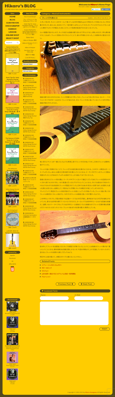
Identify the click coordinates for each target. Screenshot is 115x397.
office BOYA (12, 264)
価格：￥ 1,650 (12, 64)
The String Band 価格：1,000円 (12, 218)
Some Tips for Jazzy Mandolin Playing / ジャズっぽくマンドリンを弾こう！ (30, 25)
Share (107, 9)
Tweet (97, 9)
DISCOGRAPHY (12, 26)
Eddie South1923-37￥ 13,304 (12, 324)
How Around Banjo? (30, 17)
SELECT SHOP (12, 38)
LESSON (12, 32)
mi (12, 261)
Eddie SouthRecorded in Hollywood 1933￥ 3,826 (12, 309)
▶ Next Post (86, 284)
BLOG (12, 20)
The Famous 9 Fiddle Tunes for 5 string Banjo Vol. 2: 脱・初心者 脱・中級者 (12, 141)
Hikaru (93, 4)
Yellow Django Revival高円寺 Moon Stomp (30, 87)
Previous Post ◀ (65, 284)
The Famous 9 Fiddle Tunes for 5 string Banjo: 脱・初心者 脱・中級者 (12, 110)
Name (43, 295)
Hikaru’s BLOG (20, 5)
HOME (12, 16)
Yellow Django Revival (12, 196)
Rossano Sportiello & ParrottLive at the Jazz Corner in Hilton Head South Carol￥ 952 (12, 342)
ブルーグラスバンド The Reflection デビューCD (30, 20)
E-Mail (78, 295)
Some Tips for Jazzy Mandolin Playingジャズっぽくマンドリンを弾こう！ (12, 80)
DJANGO (12, 29)
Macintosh (12, 258)
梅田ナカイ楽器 (30, 55)
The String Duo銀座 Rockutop (30, 94)
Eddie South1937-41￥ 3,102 (12, 376)
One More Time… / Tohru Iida (30, 51)
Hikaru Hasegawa (91, 392)
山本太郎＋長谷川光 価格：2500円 (12, 239)
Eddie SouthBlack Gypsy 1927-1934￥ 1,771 (12, 360)
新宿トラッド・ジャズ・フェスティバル (30, 179)
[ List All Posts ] (30, 57)
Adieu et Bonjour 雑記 (30, 40)
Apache (12, 255)
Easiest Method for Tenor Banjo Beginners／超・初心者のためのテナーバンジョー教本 (30, 32)
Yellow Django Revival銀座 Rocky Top (30, 116)
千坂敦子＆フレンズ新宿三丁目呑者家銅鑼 (30, 80)
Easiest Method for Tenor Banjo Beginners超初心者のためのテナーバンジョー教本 (12, 49)
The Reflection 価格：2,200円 (12, 177)
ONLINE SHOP (12, 35)
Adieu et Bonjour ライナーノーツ (30, 44)
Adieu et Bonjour (30, 47)
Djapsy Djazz (30, 37)
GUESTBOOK (12, 23)
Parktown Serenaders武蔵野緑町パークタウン (30, 216)
